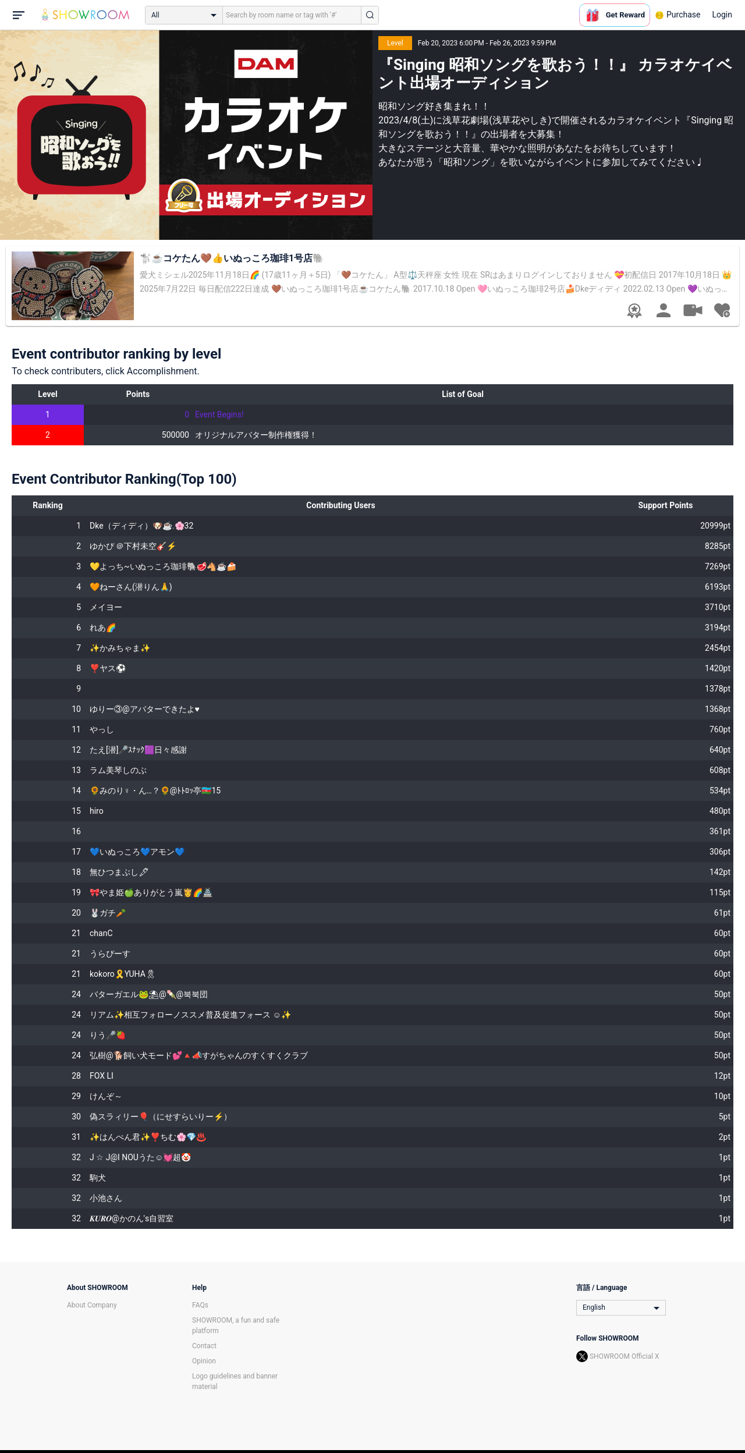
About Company (92, 1305)
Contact (204, 1346)
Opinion (204, 1361)
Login (722, 14)
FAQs (200, 1305)
